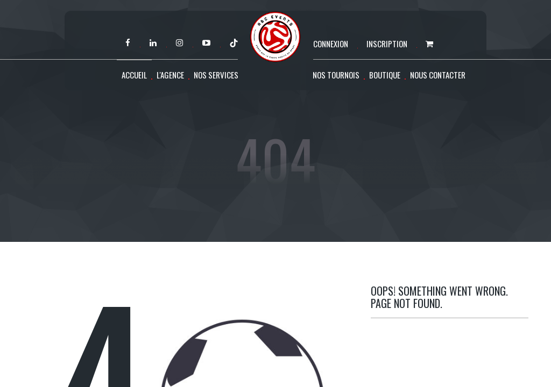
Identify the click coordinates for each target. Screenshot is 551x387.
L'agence (170, 75)
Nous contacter (437, 75)
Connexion (330, 43)
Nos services (216, 75)
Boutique (384, 75)
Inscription (386, 43)
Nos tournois (336, 75)
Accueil (134, 75)
